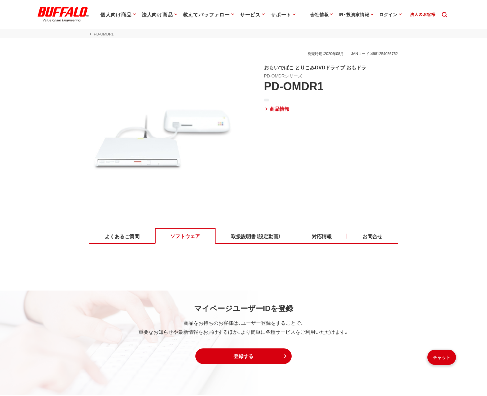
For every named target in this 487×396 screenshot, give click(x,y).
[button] (243, 357)
